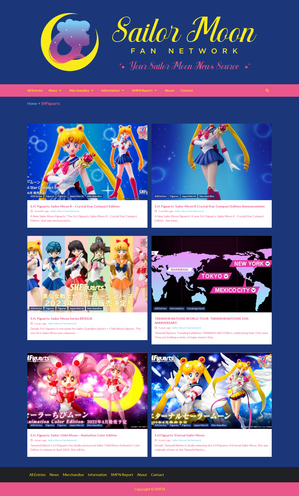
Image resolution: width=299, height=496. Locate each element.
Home (32, 103)
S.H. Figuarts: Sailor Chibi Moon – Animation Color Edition (73, 435)
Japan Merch (77, 196)
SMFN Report (145, 90)
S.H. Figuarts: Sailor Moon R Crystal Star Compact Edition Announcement (210, 206)
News (56, 90)
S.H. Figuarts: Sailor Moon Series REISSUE (61, 318)
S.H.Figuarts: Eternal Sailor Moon (179, 435)
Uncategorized (195, 308)
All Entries (35, 90)
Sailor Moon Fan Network (64, 211)
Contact (186, 90)
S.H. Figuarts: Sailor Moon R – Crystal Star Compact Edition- (75, 206)
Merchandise (82, 90)
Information (113, 90)
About (169, 90)
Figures (50, 196)
